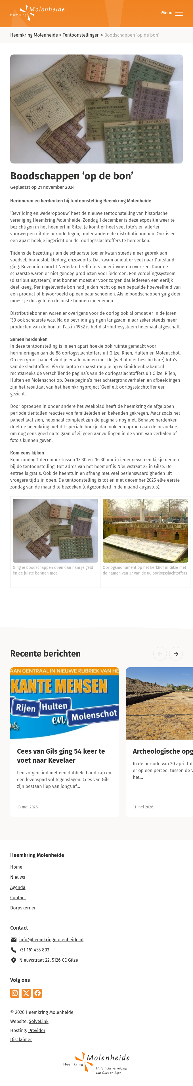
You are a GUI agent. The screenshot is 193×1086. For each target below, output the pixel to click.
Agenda (18, 887)
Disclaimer (21, 1039)
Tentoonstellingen (81, 35)
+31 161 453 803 (34, 950)
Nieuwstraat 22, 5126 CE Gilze (48, 960)
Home (16, 867)
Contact (18, 897)
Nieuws (17, 877)
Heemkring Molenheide (34, 35)
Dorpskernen (23, 908)
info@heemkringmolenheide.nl (51, 939)
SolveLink (39, 1021)
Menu (172, 13)
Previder (36, 1030)
